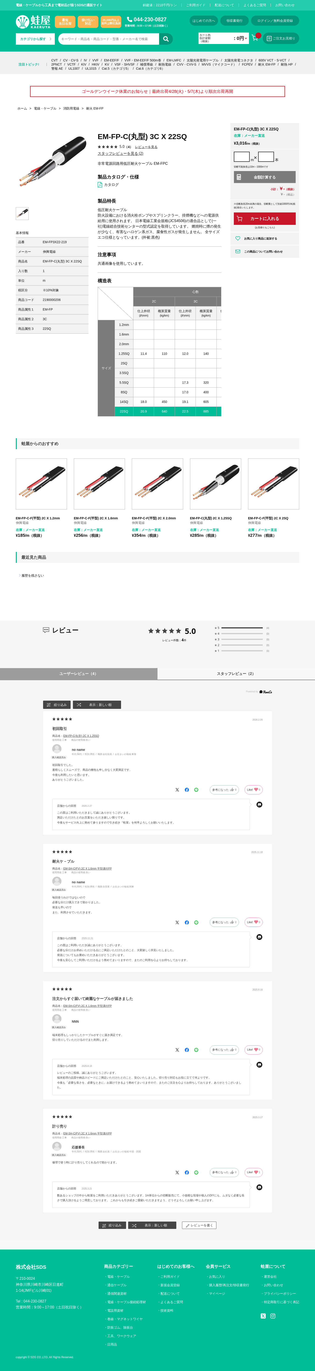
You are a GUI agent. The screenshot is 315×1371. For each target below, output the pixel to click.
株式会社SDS (31, 1267)
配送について (224, 5)
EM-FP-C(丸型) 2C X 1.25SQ (211, 518)
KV (107, 64)
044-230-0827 (150, 19)
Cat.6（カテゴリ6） (150, 68)
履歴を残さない (33, 575)
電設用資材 (115, 1310)
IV (85, 60)
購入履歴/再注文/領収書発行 (229, 1285)
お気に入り (217, 1276)
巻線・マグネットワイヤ (125, 1319)
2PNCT (56, 64)
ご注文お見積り (281, 38)
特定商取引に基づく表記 (281, 1302)
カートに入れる (264, 219)
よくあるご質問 (254, 5)
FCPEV (247, 64)
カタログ (111, 185)
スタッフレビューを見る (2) (120, 153)
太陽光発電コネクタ (238, 60)
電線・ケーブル (118, 1276)
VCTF (71, 64)
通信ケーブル (117, 1285)
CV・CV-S (70, 60)
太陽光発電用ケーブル (203, 60)
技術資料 (166, 1310)
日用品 (112, 1344)
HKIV (95, 64)
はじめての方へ (203, 20)
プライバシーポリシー (280, 1293)
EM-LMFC (174, 60)
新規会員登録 (170, 1285)
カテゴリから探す (35, 39)
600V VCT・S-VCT (272, 60)
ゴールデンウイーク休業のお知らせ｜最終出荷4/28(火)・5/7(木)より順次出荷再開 (157, 91)
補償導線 (146, 64)
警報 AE (57, 68)
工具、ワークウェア (121, 1336)
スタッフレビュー (236, 674)
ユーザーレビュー (78, 674)
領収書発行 (235, 20)
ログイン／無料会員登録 (275, 20)
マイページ (217, 1293)
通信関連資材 (117, 1293)
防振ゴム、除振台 (120, 1327)
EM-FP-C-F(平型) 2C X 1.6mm (96, 518)
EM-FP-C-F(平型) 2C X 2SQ (268, 518)
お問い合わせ (285, 5)
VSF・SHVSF (125, 64)
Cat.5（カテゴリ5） (116, 68)
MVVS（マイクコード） (219, 64)
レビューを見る (146, 147)
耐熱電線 (164, 64)
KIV (83, 64)
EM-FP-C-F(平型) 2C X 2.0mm (154, 518)
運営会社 (270, 1276)
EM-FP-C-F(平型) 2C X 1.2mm (38, 518)
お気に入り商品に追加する (260, 238)
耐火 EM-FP (266, 64)
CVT (54, 60)
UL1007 (74, 68)
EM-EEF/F (111, 60)
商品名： (75, 736)
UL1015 (90, 68)
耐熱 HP (287, 64)
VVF (95, 60)
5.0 (190, 631)
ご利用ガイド (195, 5)
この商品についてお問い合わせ (263, 251)
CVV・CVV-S (186, 64)
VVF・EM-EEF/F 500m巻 (142, 60)
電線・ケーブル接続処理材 (126, 1302)
